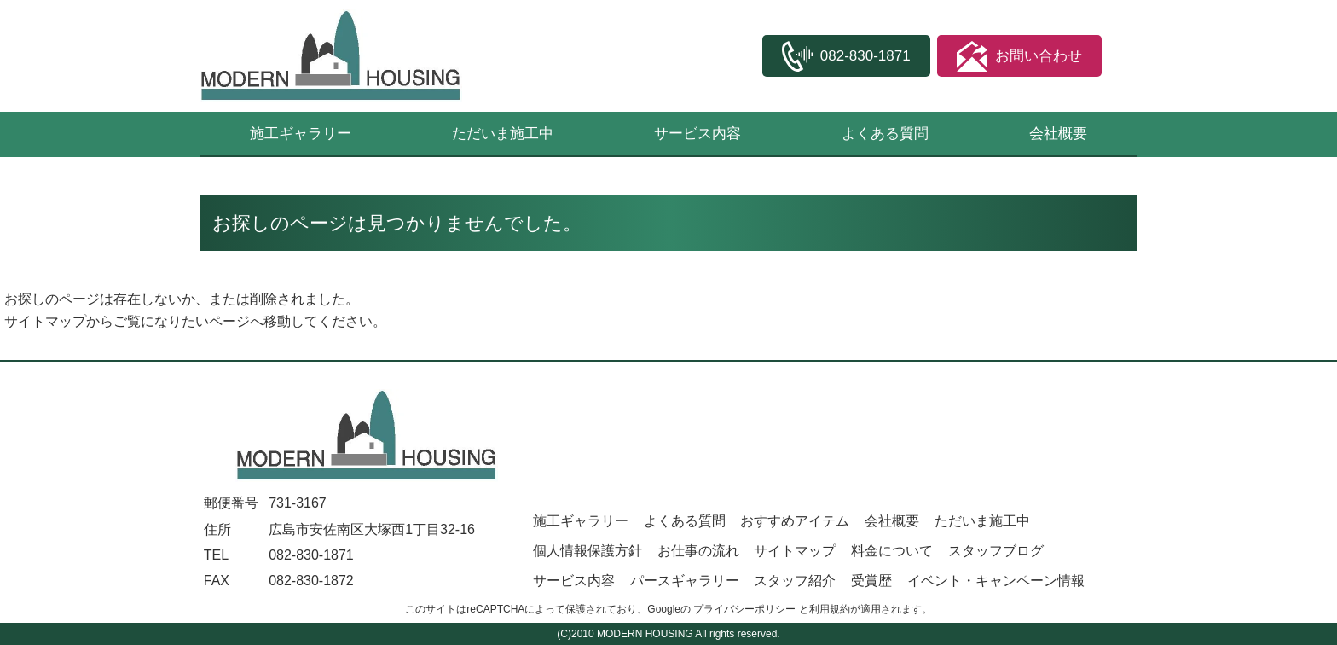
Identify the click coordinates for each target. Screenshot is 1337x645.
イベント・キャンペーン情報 (996, 580)
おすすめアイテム (794, 521)
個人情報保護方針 (587, 550)
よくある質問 (885, 133)
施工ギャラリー (300, 133)
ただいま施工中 (502, 133)
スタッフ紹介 (795, 580)
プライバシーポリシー (744, 609)
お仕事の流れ (698, 550)
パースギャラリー (684, 580)
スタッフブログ (996, 550)
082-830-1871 (311, 555)
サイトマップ (45, 321)
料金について (892, 550)
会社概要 (1058, 133)
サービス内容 (697, 133)
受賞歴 (871, 580)
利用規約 (829, 609)
